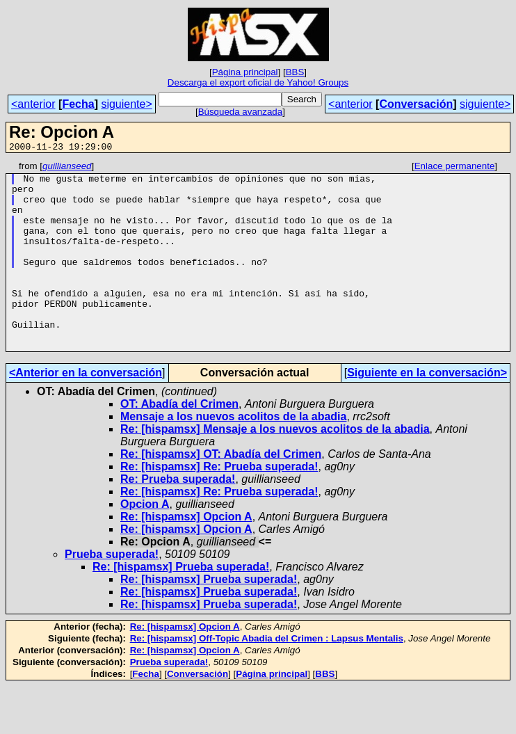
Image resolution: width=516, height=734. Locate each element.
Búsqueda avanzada (240, 111)
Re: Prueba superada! (177, 516)
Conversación (416, 104)
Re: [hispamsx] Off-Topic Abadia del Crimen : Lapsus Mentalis (266, 676)
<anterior (33, 104)
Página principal (245, 72)
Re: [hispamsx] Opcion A (186, 554)
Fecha (78, 104)
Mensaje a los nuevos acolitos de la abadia (233, 454)
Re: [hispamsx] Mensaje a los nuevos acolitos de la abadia (275, 466)
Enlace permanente (454, 168)
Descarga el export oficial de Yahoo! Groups (258, 82)
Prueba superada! (112, 592)
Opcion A (145, 542)
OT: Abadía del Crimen (179, 441)
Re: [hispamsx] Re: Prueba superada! (219, 504)
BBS (295, 72)
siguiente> (126, 104)
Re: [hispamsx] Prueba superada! (180, 604)
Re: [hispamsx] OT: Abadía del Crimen (220, 491)
